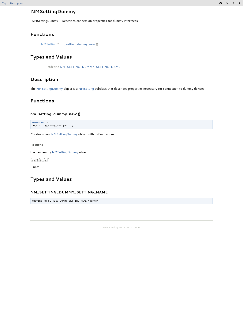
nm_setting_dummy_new (77, 44)
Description (16, 3)
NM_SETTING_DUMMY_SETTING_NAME (90, 66)
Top (4, 3)
